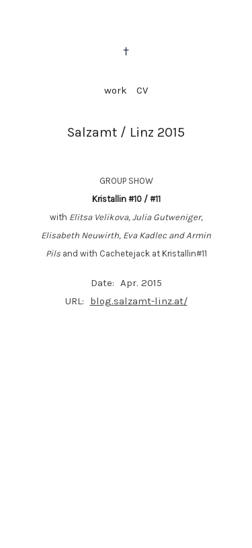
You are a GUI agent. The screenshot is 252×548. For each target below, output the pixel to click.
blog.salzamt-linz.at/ (138, 301)
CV (142, 90)
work (115, 90)
